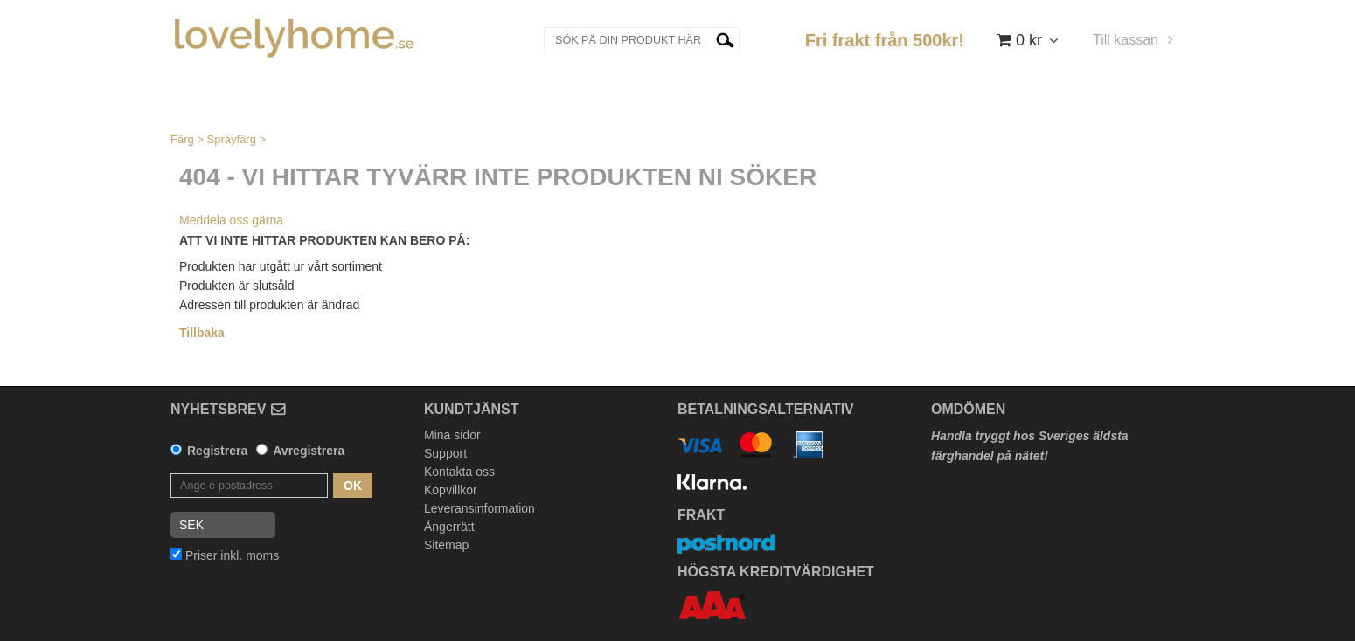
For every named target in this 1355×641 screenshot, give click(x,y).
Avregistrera (308, 451)
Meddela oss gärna (231, 220)
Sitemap (446, 545)
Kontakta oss (459, 472)
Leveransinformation (479, 508)
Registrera (217, 451)
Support (445, 453)
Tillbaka (202, 333)
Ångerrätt (449, 527)
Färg (182, 139)
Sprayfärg (231, 139)
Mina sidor (452, 435)
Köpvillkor (450, 490)
